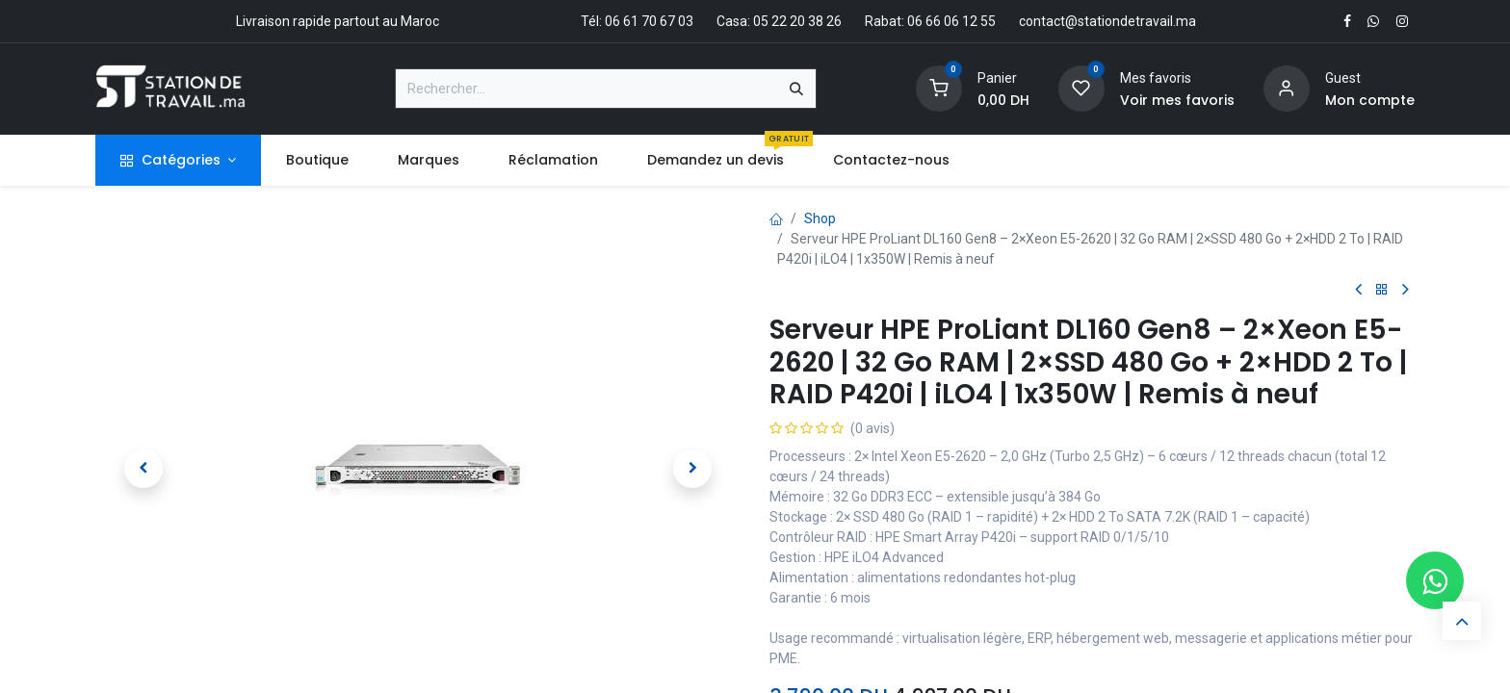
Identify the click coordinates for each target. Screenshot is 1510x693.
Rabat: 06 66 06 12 (921, 21)
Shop (820, 218)
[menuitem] (317, 160)
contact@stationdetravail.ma (1107, 21)
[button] (143, 469)
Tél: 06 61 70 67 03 (637, 21)
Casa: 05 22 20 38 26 (779, 21)
